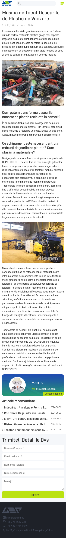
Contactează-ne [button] (53, 393)
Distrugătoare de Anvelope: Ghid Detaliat (26, 424)
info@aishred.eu (15, 517)
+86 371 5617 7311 (16, 521)
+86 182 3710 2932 (16, 526)
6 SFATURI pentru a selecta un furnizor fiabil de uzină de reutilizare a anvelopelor (26, 418)
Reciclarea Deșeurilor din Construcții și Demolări (26, 413)
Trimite (35, 494)
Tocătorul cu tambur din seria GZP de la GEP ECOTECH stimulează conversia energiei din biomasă (26, 430)
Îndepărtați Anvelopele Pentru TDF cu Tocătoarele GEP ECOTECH (26, 407)
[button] (62, 3)
